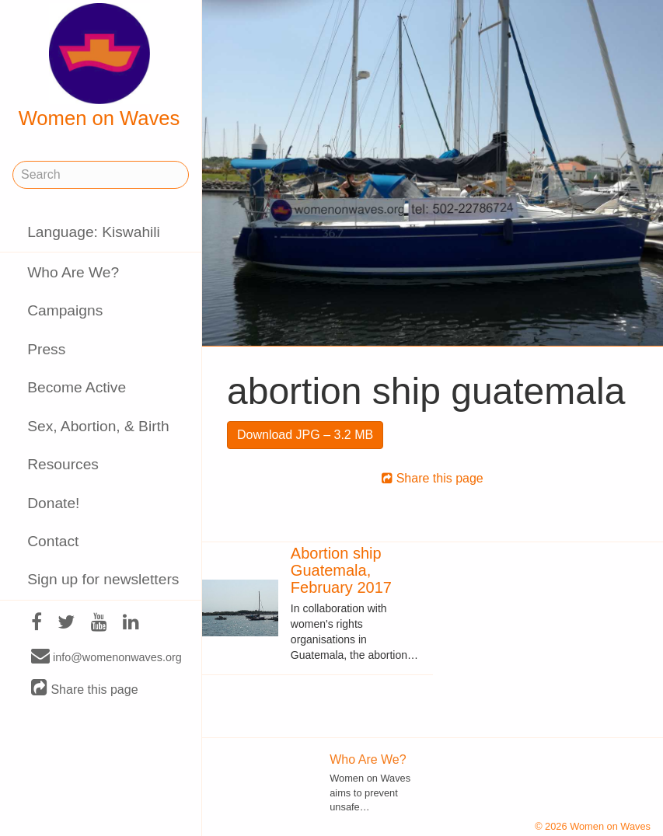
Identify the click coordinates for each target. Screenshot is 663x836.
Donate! (53, 503)
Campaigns (65, 310)
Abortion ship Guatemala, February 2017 (341, 570)
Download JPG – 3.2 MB (305, 434)
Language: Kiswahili (93, 232)
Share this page (84, 689)
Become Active (76, 387)
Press (46, 349)
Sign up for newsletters (103, 579)
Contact (53, 541)
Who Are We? (73, 272)
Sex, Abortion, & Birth (98, 426)
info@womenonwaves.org (106, 656)
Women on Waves (99, 66)
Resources (63, 464)
